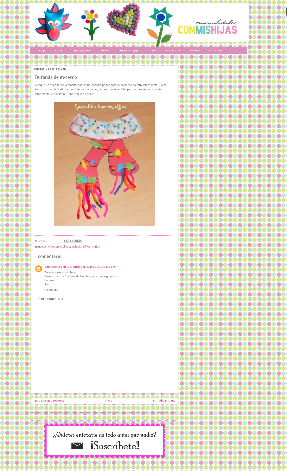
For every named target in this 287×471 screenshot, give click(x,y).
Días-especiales (129, 50)
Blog (42, 50)
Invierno (77, 246)
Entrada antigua (164, 400)
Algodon (53, 246)
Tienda (105, 50)
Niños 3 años (91, 246)
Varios (194, 50)
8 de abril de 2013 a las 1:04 (98, 266)
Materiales (173, 50)
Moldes (59, 50)
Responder (51, 289)
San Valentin (82, 50)
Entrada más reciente (50, 400)
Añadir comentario (49, 298)
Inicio (108, 400)
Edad (152, 50)
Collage (65, 246)
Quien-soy (215, 50)
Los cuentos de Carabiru (62, 266)
